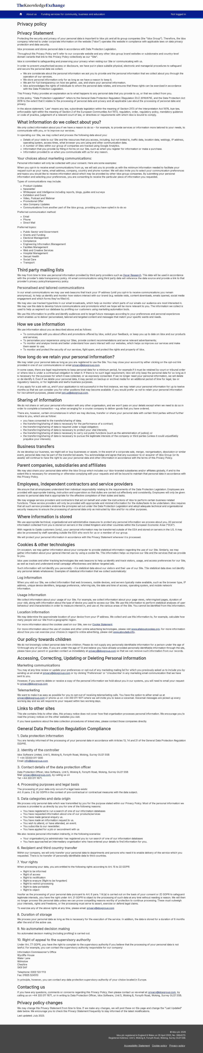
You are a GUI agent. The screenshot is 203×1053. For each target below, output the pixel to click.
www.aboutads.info (124, 631)
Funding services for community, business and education (73, 14)
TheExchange (41, 5)
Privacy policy (177, 1045)
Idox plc (176, 1032)
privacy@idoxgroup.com (86, 365)
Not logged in (178, 14)
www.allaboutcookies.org (145, 629)
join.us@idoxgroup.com (75, 392)
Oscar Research (132, 275)
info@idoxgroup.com (36, 760)
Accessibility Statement (137, 1045)
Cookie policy (159, 1045)
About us (31, 14)
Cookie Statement (102, 624)
